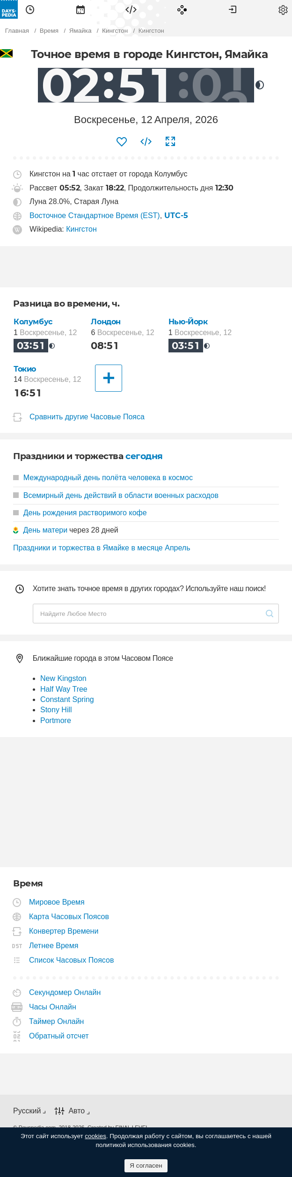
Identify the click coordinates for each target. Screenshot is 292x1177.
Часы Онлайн (52, 1007)
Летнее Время (53, 946)
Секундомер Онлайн (65, 992)
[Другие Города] (108, 378)
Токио (25, 369)
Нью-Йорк (188, 321)
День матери (45, 530)
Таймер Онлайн (56, 1021)
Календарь (80, 9)
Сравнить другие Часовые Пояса (87, 417)
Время (30, 9)
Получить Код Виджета (146, 141)
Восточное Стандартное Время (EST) (94, 215)
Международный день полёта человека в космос (103, 478)
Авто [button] (76, 1111)
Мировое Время (57, 902)
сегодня (144, 456)
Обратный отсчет (59, 1036)
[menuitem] (30, 9)
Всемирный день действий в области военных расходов (116, 495)
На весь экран (170, 141)
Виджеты (131, 9)
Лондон (106, 321)
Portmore (55, 720)
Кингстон (81, 229)
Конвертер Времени (63, 931)
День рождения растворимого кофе (80, 513)
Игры (182, 9)
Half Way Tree (64, 689)
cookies (95, 1136)
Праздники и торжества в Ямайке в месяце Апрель (101, 548)
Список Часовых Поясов (71, 960)
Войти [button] (232, 9)
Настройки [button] (283, 9)
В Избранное (121, 141)
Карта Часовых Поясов (69, 917)
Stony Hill (56, 710)
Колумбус (33, 321)
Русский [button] (27, 1111)
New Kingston (63, 678)
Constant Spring (67, 699)
